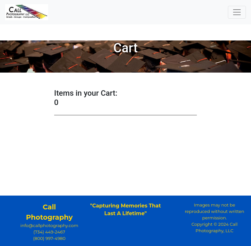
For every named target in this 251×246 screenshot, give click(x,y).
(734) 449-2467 (49, 231)
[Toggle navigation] (237, 12)
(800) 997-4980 (49, 238)
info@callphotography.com (49, 225)
